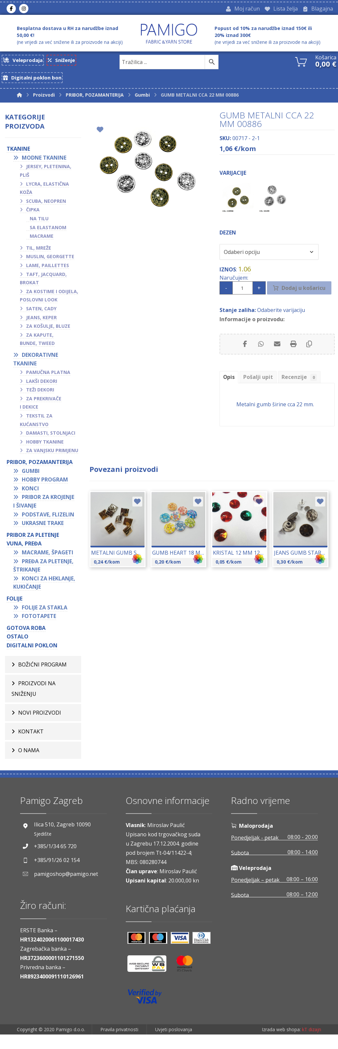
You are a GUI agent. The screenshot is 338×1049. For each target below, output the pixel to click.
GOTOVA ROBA (26, 633)
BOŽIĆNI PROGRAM (42, 669)
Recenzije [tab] (300, 391)
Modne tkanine (44, 163)
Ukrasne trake (43, 528)
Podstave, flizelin (48, 519)
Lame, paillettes (47, 270)
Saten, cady (41, 314)
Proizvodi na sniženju (33, 694)
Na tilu (39, 224)
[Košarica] (301, 63)
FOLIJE (14, 603)
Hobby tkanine (45, 447)
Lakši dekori (41, 386)
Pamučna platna (48, 377)
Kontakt (31, 736)
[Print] (293, 358)
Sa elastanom (48, 233)
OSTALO (17, 641)
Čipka (33, 215)
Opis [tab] (229, 391)
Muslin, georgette (50, 262)
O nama (28, 755)
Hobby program (45, 484)
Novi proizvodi (39, 718)
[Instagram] (23, 9)
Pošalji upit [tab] (259, 391)
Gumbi (31, 476)
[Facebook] (11, 9)
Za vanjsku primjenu (52, 455)
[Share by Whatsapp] (260, 358)
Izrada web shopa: (281, 1044)
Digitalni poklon (32, 650)
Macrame (41, 241)
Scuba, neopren (46, 206)
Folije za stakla (44, 612)
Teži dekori (40, 395)
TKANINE (18, 154)
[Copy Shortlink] (310, 358)
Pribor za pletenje (33, 540)
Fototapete (39, 621)
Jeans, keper (41, 323)
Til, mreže (38, 253)
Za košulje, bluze (48, 331)
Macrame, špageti (47, 557)
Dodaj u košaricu (304, 299)
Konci (30, 493)
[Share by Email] (277, 358)
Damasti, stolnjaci (50, 438)
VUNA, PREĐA (24, 548)
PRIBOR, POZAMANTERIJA (40, 467)
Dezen (228, 242)
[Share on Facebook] (244, 358)
